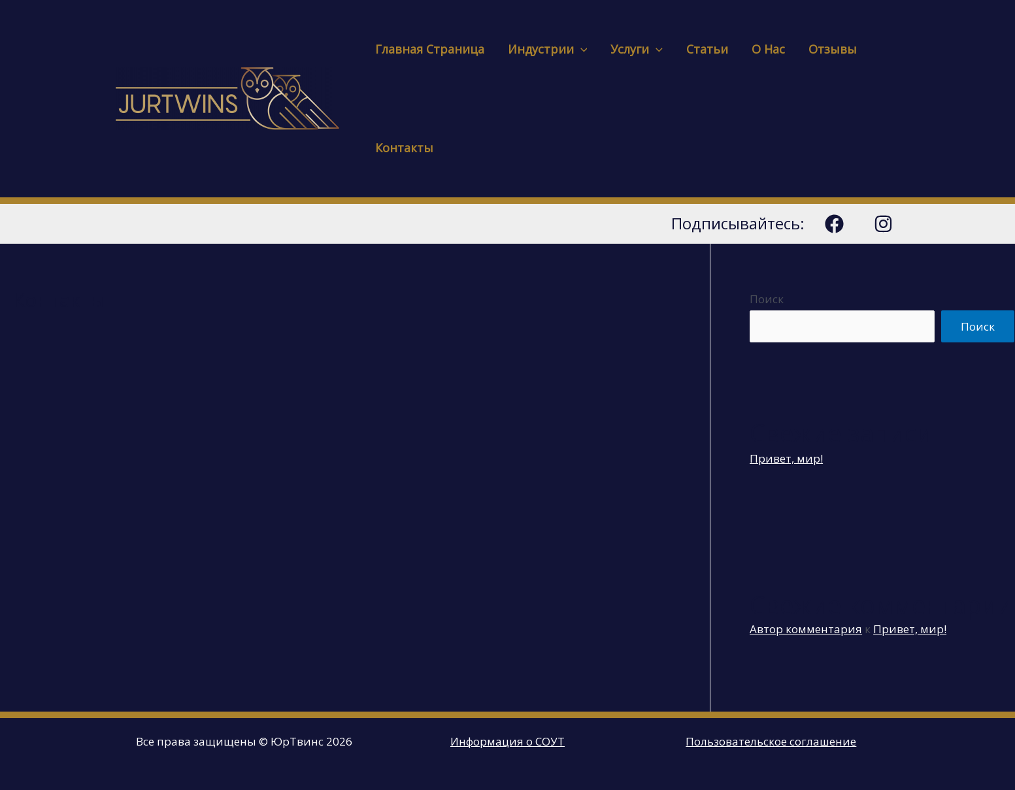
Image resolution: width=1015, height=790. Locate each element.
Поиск (767, 298)
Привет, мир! (786, 458)
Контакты (404, 148)
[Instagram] (883, 223)
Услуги (636, 49)
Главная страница (429, 49)
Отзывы (832, 49)
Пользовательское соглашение (771, 741)
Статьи (707, 49)
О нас (768, 49)
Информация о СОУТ (507, 741)
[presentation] (581, 49)
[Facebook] (834, 223)
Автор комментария (806, 628)
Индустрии (548, 49)
